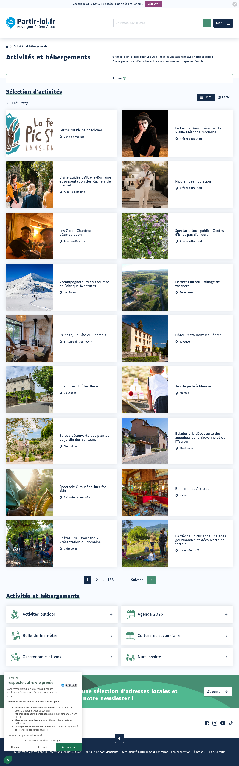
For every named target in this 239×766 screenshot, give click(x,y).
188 (111, 580)
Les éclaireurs (216, 752)
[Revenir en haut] (119, 738)
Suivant (137, 580)
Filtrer (117, 78)
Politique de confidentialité (101, 752)
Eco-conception (180, 752)
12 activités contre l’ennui (30, 752)
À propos (199, 752)
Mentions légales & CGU (65, 752)
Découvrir (153, 4)
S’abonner (214, 691)
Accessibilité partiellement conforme (144, 752)
